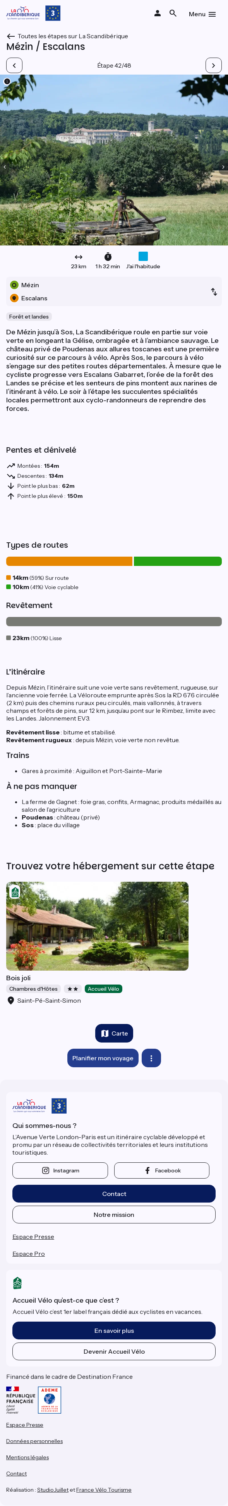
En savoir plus (114, 1330)
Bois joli (18, 978)
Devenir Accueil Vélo (114, 1351)
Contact (114, 1194)
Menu (197, 14)
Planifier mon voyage (103, 1058)
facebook (168, 1170)
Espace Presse (33, 1236)
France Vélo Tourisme (104, 1489)
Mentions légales (27, 1457)
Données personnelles (34, 1441)
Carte (119, 1033)
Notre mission (114, 1214)
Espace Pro (28, 1253)
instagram (66, 1170)
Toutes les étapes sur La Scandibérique (72, 36)
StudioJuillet (53, 1489)
